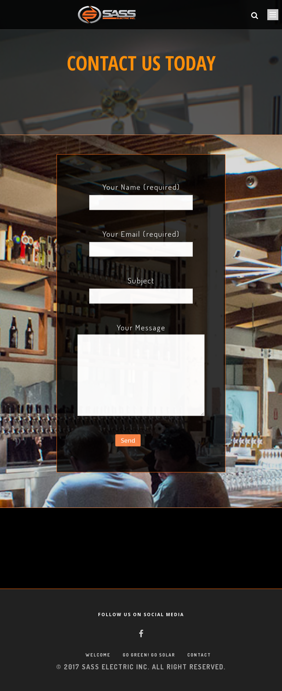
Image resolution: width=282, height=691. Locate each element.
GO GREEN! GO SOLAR (149, 655)
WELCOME (98, 655)
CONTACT (199, 655)
